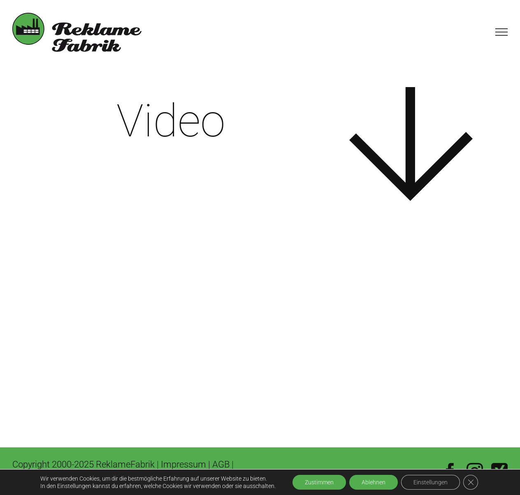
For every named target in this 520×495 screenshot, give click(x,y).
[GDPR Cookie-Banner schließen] (470, 482)
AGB (222, 464)
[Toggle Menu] (501, 32)
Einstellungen (430, 482)
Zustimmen (319, 482)
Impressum (183, 464)
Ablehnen (373, 482)
